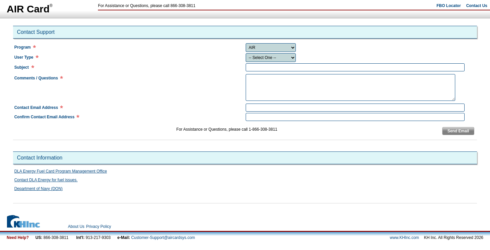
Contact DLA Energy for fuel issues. (46, 180)
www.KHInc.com (404, 237)
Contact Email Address (36, 107)
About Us (76, 226)
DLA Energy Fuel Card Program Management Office (60, 171)
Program (22, 47)
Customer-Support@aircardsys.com (163, 237)
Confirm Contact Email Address (44, 117)
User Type (23, 57)
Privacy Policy (98, 226)
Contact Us (476, 5)
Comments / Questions (36, 78)
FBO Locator (449, 5)
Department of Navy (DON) (38, 188)
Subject (21, 67)
